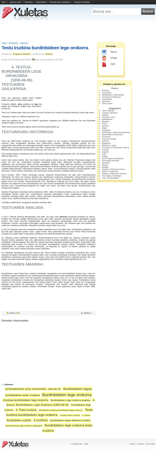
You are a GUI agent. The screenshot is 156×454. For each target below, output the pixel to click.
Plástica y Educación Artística (114, 174)
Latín (104, 154)
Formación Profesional (111, 97)
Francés (105, 150)
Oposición (106, 101)
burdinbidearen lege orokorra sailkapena (24, 426)
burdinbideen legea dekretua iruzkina (70, 420)
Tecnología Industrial (110, 161)
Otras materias (108, 111)
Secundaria (107, 93)
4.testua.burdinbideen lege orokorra (25, 400)
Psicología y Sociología (111, 176)
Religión (105, 167)
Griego (105, 156)
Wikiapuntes (77, 444)
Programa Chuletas (82, 2)
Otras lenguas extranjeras (112, 158)
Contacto (140, 444)
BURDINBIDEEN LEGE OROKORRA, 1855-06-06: (33, 389)
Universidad (107, 99)
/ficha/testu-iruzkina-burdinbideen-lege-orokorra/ (61, 410)
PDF (109, 64)
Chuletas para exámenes (59, 2)
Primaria (105, 90)
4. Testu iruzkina (26, 410)
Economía (106, 137)
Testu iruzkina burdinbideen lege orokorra (45, 47)
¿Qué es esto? (15, 2)
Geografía (106, 130)
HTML (109, 58)
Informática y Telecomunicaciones (116, 132)
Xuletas (132, 444)
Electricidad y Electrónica (112, 135)
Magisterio (106, 143)
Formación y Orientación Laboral (115, 148)
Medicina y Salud (109, 145)
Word (109, 52)
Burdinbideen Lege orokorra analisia (70, 400)
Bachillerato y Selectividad (113, 95)
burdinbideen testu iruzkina (22, 395)
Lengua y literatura (109, 113)
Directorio (29, 2)
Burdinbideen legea (77, 389)
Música (105, 165)
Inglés (104, 128)
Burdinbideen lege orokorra (67, 394)
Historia (24, 43)
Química (105, 126)
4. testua (86, 415)
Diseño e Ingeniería (110, 171)
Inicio (4, 2)
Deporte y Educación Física (113, 169)
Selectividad (41, 2)
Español (105, 152)
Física (104, 124)
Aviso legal (150, 444)
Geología (106, 163)
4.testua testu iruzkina (70, 415)
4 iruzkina (40, 420)
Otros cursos (107, 103)
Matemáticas (107, 119)
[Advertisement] (78, 31)
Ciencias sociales (109, 139)
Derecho (105, 141)
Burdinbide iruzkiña (19, 420)
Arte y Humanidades (110, 178)
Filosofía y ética (108, 117)
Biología (105, 121)
